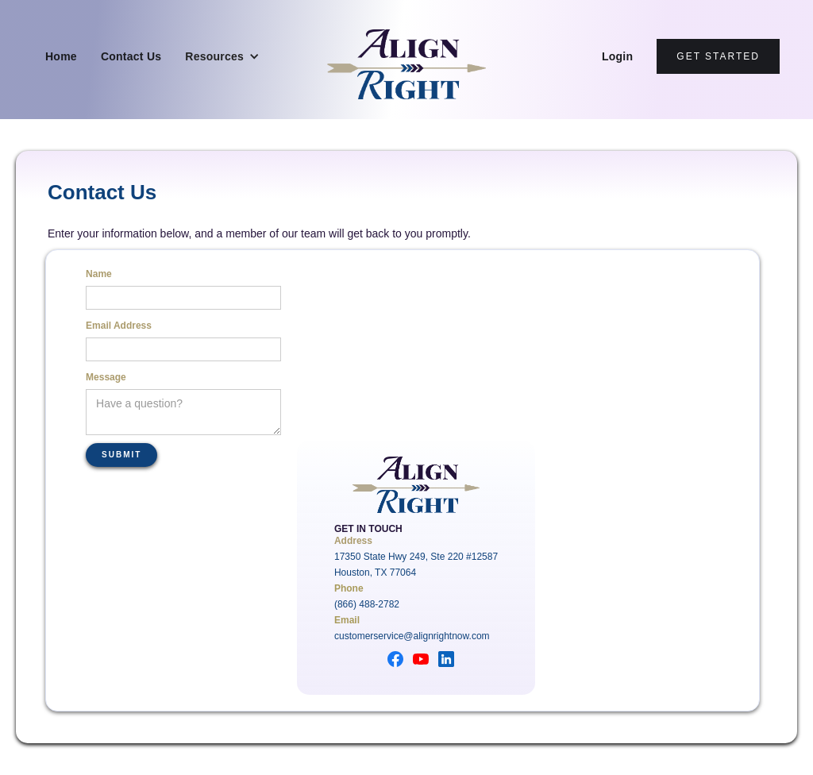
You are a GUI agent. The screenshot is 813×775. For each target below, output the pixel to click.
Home (61, 56)
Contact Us (131, 56)
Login (617, 56)
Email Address (119, 325)
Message (106, 377)
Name (99, 274)
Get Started (718, 56)
